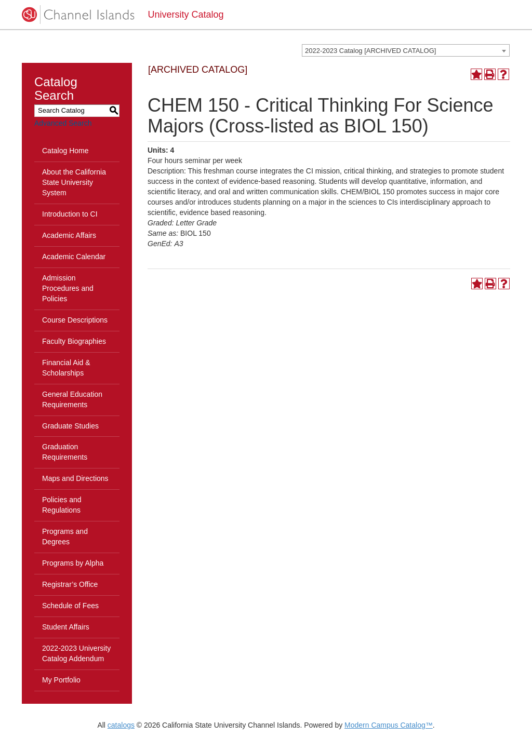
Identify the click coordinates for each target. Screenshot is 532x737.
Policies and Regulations (62, 504)
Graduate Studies (70, 426)
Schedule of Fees (70, 605)
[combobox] (406, 50)
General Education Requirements (72, 399)
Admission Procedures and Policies (68, 288)
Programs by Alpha (72, 563)
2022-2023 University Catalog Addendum (76, 653)
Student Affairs (65, 627)
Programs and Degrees (65, 536)
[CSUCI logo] (77, 14)
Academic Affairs (69, 235)
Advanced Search (63, 123)
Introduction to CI (70, 214)
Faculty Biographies (74, 341)
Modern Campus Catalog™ (388, 725)
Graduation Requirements (64, 452)
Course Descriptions (75, 320)
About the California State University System (74, 182)
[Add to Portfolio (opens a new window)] (476, 74)
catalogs (121, 725)
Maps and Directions (75, 478)
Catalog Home (65, 150)
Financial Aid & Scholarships (66, 367)
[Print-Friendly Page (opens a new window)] (490, 74)
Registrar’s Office (70, 584)
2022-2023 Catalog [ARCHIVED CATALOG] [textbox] (370, 51)
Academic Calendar (73, 256)
